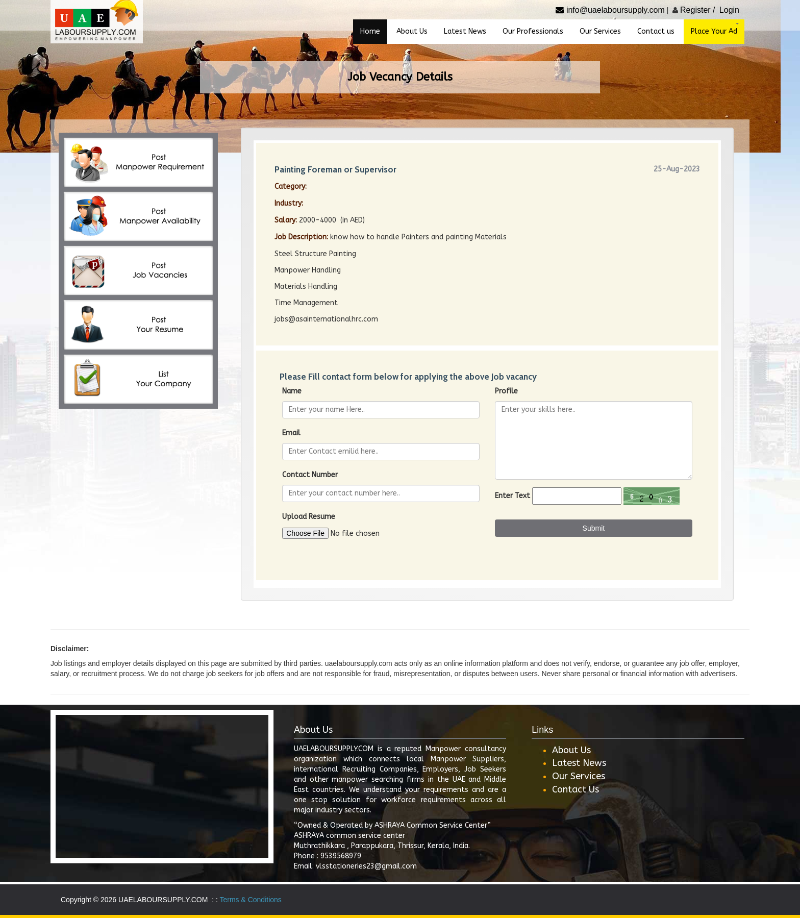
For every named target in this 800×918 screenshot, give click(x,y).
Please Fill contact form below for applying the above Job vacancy (408, 376)
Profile (506, 391)
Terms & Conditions (250, 900)
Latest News (579, 762)
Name (292, 391)
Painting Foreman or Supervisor (335, 169)
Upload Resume (308, 516)
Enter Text (512, 495)
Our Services (578, 776)
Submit (594, 528)
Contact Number (310, 474)
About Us (571, 750)
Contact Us (575, 789)
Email (291, 433)
